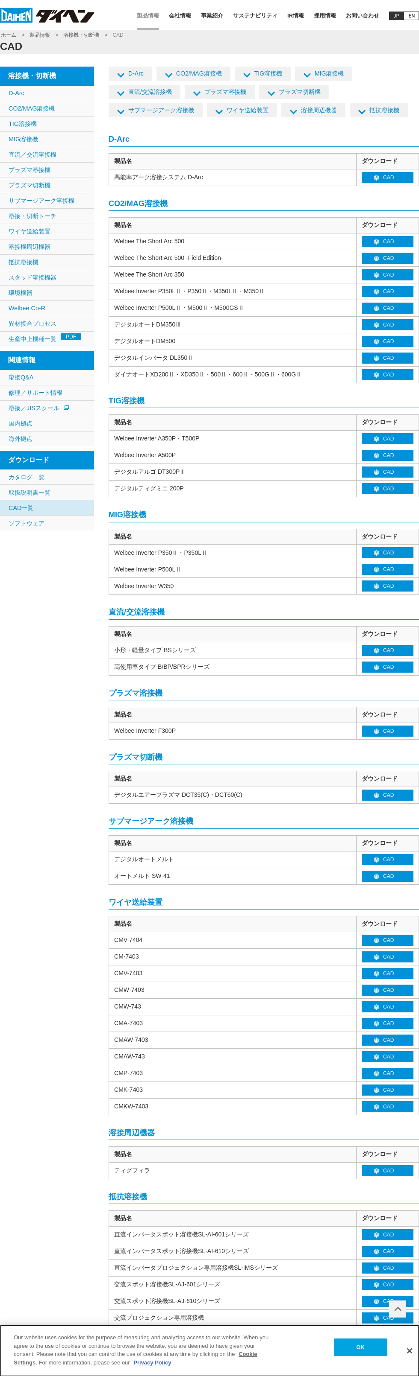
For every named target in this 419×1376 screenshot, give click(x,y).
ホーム (8, 35)
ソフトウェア (26, 523)
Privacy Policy (152, 1366)
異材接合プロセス (32, 323)
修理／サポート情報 (35, 392)
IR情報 (295, 15)
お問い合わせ (362, 15)
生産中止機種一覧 (45, 337)
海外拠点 (20, 438)
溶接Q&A (21, 377)
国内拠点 (20, 423)
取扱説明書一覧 (29, 492)
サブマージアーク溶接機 (161, 110)
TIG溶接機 (268, 73)
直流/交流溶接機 (150, 91)
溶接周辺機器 (319, 110)
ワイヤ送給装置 (248, 110)
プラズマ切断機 (300, 91)
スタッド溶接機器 (32, 277)
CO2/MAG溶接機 (199, 73)
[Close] (409, 1354)
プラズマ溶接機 (225, 91)
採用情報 (325, 15)
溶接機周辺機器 (29, 246)
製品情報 (148, 15)
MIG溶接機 (329, 73)
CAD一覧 (21, 507)
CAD (388, 178)
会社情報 (180, 15)
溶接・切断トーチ (32, 216)
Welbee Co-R (27, 308)
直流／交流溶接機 (32, 154)
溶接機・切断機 (81, 35)
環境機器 (20, 292)
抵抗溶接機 (384, 110)
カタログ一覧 (26, 477)
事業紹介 (212, 15)
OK (360, 1351)
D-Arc (136, 73)
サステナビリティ (255, 15)
